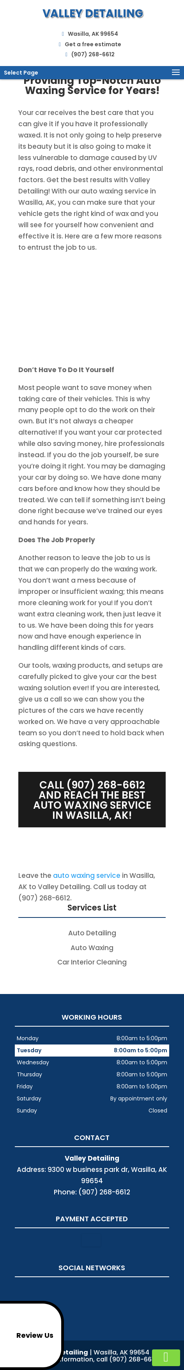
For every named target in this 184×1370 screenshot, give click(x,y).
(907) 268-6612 (90, 53)
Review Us (28, 1335)
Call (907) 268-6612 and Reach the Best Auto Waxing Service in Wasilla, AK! (92, 800)
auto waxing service (86, 875)
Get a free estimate (90, 43)
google (91, 1289)
